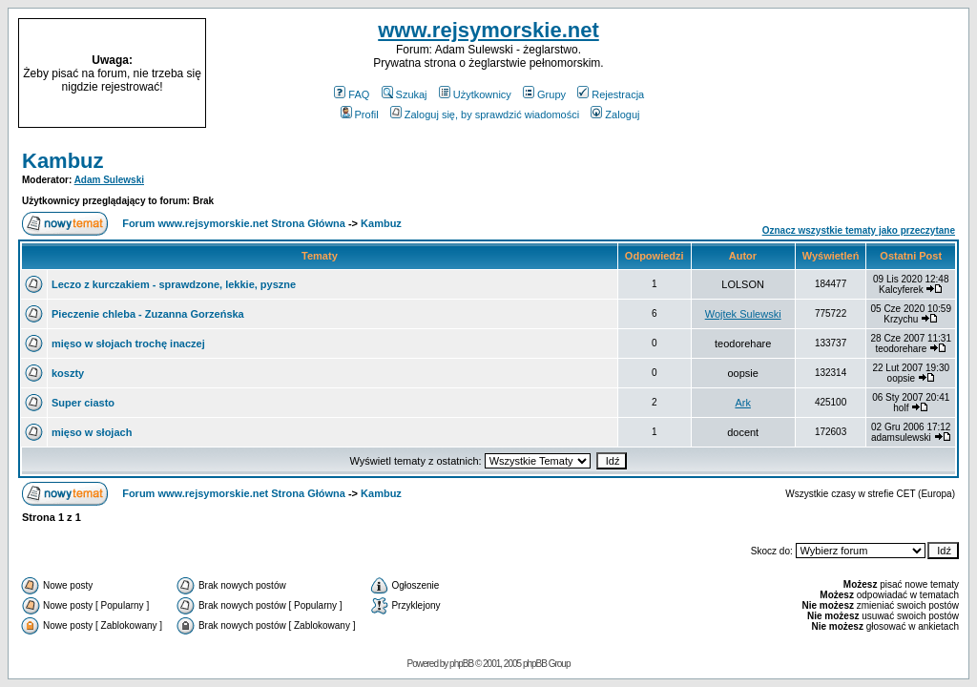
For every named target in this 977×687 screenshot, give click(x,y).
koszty (68, 373)
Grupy (544, 94)
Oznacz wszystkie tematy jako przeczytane (858, 230)
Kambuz (63, 161)
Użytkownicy (475, 94)
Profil (360, 114)
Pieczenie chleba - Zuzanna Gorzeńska (148, 314)
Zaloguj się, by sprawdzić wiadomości (484, 114)
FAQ (351, 94)
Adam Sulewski (109, 180)
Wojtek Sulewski (743, 314)
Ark (743, 402)
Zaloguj (615, 114)
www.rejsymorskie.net (488, 30)
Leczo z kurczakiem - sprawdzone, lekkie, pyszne (174, 284)
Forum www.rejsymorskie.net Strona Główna (233, 223)
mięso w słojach (92, 432)
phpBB (461, 663)
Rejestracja (610, 94)
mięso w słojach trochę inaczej (128, 343)
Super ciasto (83, 402)
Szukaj (404, 94)
